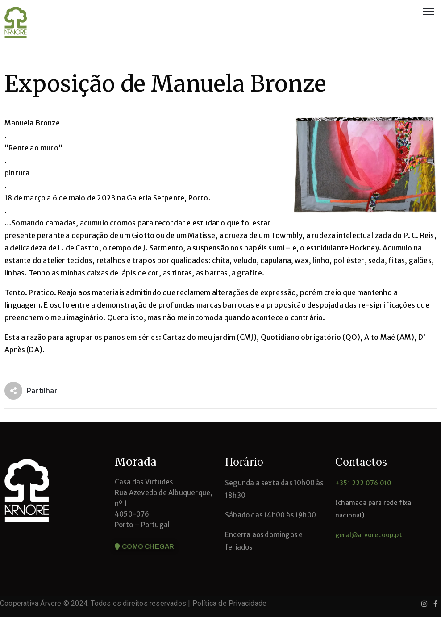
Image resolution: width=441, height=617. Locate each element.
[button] (144, 546)
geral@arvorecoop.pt (368, 535)
